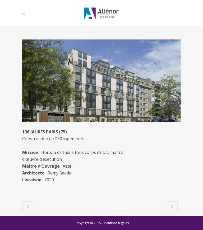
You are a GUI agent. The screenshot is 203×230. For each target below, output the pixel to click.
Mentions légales (116, 223)
